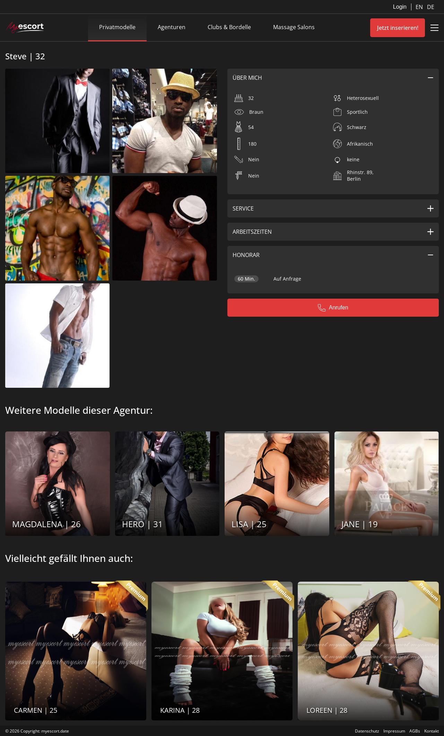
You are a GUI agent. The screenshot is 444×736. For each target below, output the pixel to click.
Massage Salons (294, 27)
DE (430, 7)
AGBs (414, 731)
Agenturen (171, 27)
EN (420, 7)
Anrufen (333, 307)
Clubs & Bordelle (229, 27)
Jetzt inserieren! (397, 28)
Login (400, 7)
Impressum (394, 731)
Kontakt (431, 731)
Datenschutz (367, 731)
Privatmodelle (117, 27)
